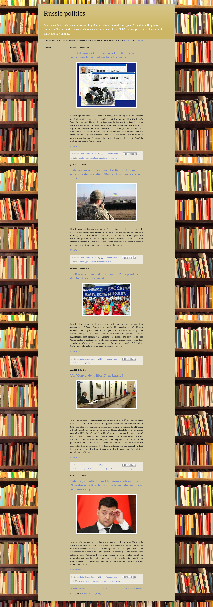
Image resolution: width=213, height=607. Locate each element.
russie (110, 262)
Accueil (106, 589)
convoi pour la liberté (87, 469)
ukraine (105, 363)
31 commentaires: (113, 154)
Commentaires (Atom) (91, 593)
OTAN (98, 581)
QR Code (108, 469)
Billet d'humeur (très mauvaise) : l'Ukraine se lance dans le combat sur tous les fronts (102, 55)
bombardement (84, 158)
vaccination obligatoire (127, 469)
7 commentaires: (112, 577)
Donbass (94, 158)
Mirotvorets (112, 158)
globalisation (91, 262)
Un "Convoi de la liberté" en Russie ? (97, 375)
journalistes (102, 158)
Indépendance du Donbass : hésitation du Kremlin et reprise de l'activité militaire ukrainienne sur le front (105, 174)
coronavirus (100, 469)
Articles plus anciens (133, 589)
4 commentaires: (112, 359)
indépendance (102, 262)
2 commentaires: (112, 465)
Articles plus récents (79, 589)
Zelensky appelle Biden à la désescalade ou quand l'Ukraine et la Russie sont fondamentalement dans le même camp (106, 485)
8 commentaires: (112, 258)
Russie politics (64, 13)
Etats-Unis (91, 581)
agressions (83, 581)
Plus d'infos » (76, 146)
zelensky (117, 581)
